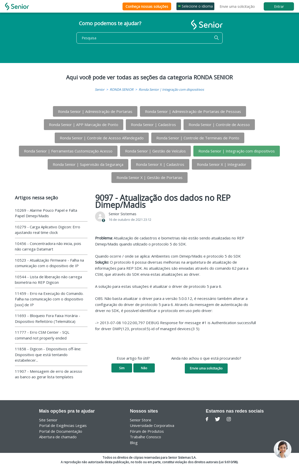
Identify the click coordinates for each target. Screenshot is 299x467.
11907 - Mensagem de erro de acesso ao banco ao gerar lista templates (48, 374)
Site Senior (48, 419)
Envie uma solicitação (237, 6)
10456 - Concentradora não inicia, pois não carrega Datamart (48, 246)
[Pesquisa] (149, 38)
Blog (134, 442)
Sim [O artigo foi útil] (122, 368)
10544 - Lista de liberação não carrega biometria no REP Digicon (48, 279)
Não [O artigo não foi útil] (144, 368)
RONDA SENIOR (121, 89)
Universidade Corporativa (152, 425)
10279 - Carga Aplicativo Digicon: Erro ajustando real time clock (47, 229)
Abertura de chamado (58, 436)
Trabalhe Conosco (145, 436)
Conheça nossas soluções (147, 6)
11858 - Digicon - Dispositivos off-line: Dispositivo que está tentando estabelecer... (48, 354)
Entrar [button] (279, 6)
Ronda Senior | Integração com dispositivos (171, 89)
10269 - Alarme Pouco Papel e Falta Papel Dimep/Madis (46, 213)
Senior (99, 89)
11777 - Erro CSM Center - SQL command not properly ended (42, 335)
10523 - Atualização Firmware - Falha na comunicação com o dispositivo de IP (49, 263)
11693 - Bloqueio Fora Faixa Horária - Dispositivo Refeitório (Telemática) (47, 318)
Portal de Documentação (60, 431)
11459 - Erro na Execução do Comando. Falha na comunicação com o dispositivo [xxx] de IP (49, 299)
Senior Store (140, 419)
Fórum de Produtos (147, 431)
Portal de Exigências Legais (63, 425)
